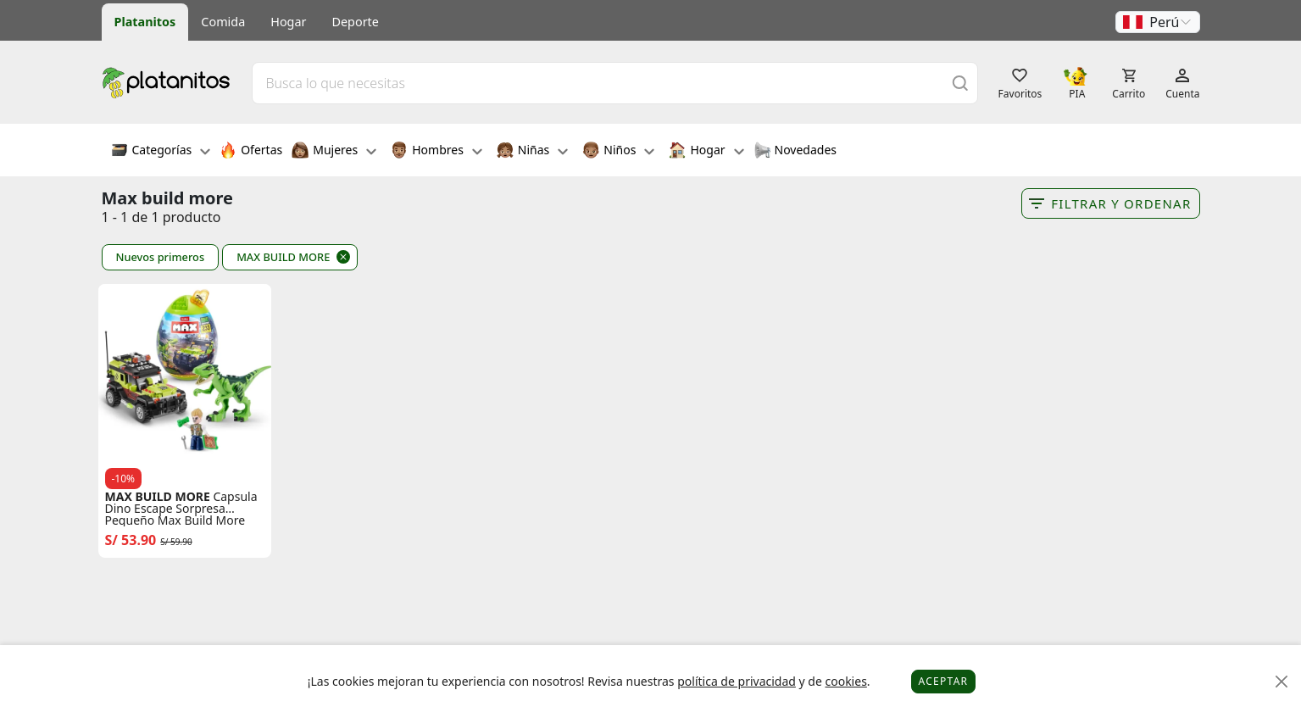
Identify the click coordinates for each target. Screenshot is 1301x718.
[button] (1157, 22)
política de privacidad (736, 681)
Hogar (288, 22)
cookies (845, 681)
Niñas (532, 152)
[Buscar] (960, 82)
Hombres (436, 152)
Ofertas (251, 152)
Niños (618, 152)
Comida (223, 22)
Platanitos (145, 22)
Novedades (795, 152)
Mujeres (334, 152)
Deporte (355, 22)
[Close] (1282, 682)
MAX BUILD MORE (283, 256)
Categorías (161, 152)
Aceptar (944, 681)
